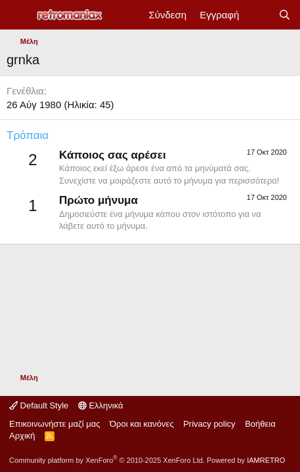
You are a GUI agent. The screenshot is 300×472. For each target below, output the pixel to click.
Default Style (38, 405)
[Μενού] (18, 15)
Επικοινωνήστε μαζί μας (54, 424)
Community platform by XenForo (107, 460)
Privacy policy (209, 424)
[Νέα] (258, 15)
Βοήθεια (260, 424)
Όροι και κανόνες (142, 424)
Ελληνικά (100, 405)
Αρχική (22, 436)
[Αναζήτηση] (284, 15)
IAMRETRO (266, 460)
